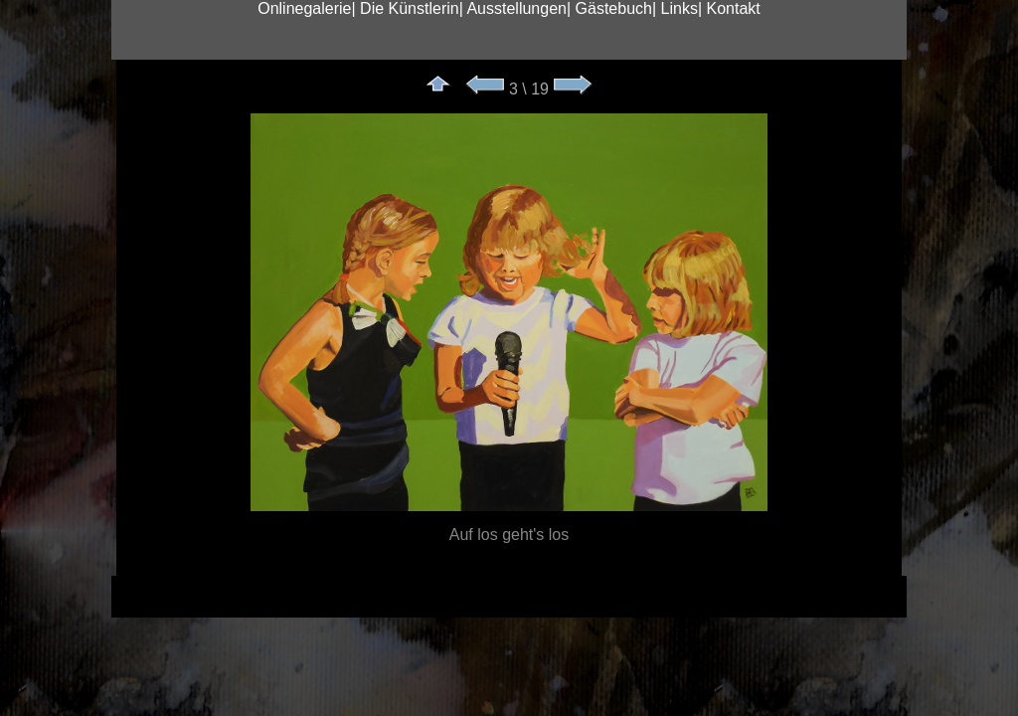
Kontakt (734, 8)
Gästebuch (614, 8)
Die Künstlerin (409, 8)
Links (679, 8)
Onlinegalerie (304, 8)
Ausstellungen (516, 8)
